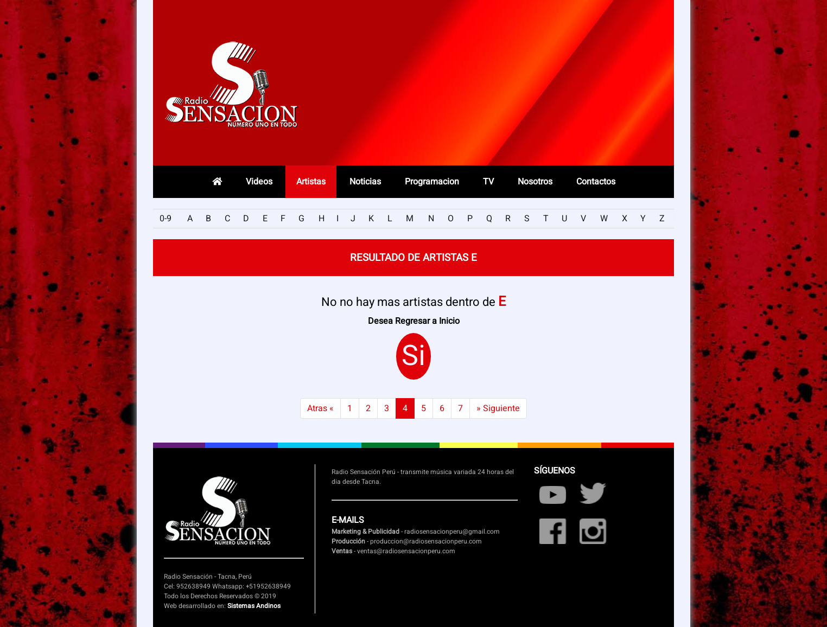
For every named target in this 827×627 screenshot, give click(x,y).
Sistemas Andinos (254, 606)
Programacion (432, 181)
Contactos (595, 181)
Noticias (365, 181)
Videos (259, 181)
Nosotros (535, 181)
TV (488, 181)
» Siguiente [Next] (498, 408)
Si (413, 356)
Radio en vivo (595, 89)
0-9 (165, 218)
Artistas (311, 181)
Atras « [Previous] (320, 408)
